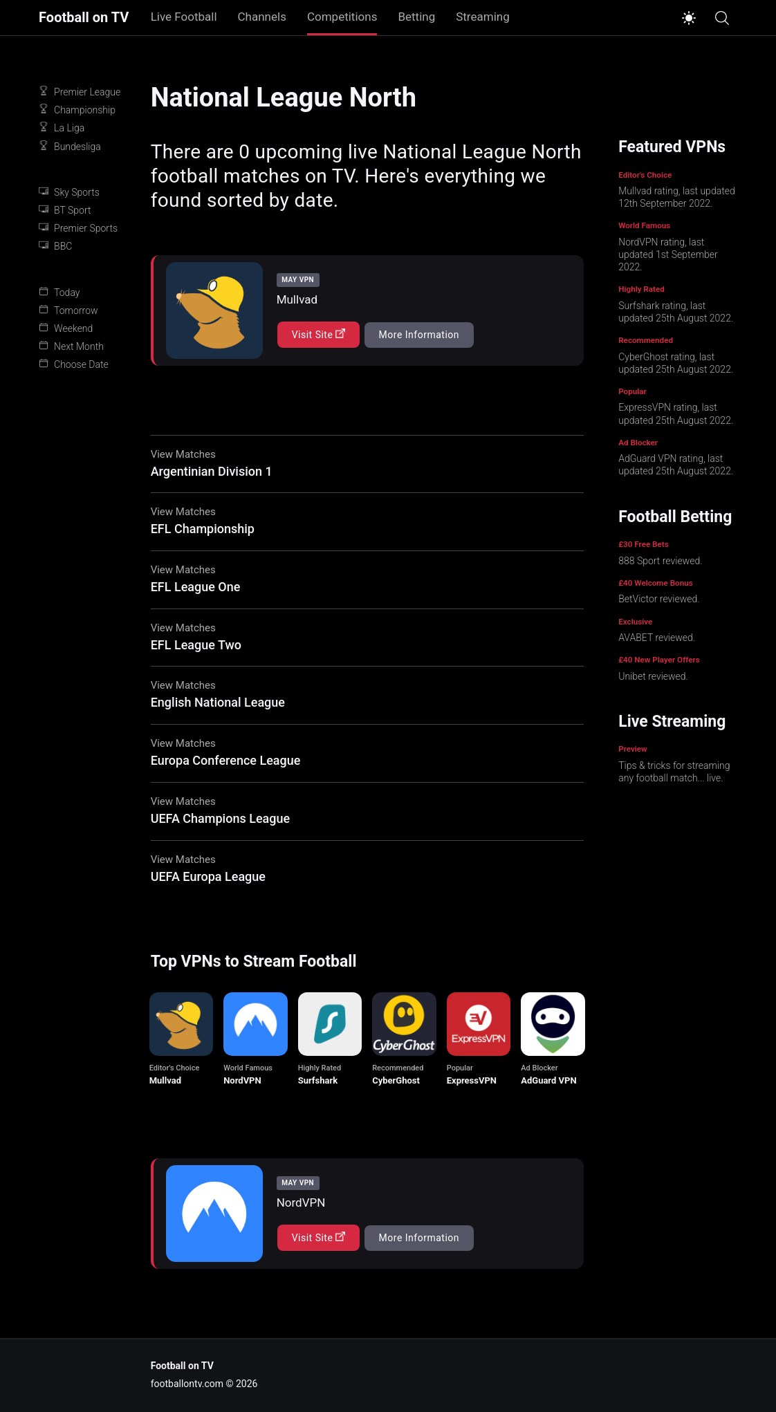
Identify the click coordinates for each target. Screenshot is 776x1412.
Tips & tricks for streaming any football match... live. (674, 771)
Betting (416, 17)
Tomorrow (68, 310)
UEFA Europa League (208, 876)
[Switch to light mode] (689, 18)
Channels (262, 17)
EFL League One (196, 586)
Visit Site (319, 334)
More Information (419, 334)
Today (59, 292)
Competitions (342, 17)
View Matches (183, 454)
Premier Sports (78, 228)
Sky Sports (69, 192)
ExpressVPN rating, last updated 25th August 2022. (675, 413)
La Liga (61, 127)
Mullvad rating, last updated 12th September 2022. (676, 197)
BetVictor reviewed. (658, 598)
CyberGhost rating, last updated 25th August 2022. (675, 363)
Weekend (66, 328)
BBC (55, 246)
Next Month (71, 346)
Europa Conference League (226, 760)
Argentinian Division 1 (211, 471)
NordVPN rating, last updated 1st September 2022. (668, 254)
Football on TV (84, 18)
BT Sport (65, 210)
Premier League (79, 91)
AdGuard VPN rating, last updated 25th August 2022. (675, 464)
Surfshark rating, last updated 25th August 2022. (675, 312)
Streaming (483, 17)
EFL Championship (203, 528)
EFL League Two (196, 645)
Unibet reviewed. (653, 676)
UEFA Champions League (220, 818)
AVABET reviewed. (656, 637)
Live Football (184, 17)
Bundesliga (70, 146)
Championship (77, 109)
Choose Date (74, 364)
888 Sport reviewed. (660, 560)
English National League (218, 702)
